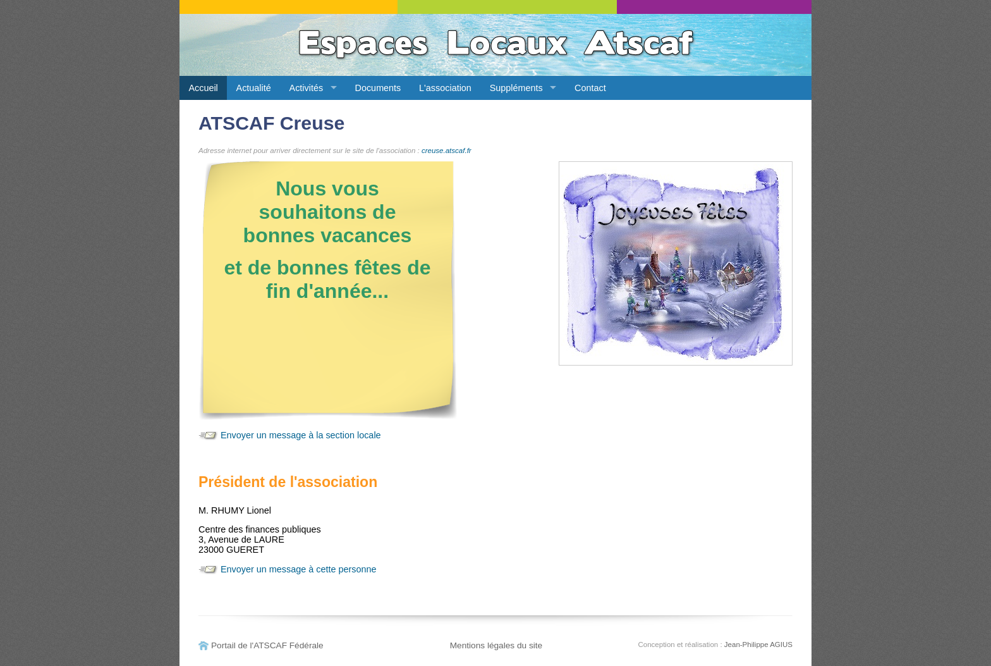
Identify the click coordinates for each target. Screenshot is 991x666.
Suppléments (516, 88)
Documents (378, 88)
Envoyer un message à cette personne (298, 569)
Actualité (253, 88)
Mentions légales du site (496, 645)
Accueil (202, 88)
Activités (306, 88)
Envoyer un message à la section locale (301, 435)
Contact (590, 88)
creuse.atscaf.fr (446, 150)
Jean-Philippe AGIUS (758, 644)
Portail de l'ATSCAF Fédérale (267, 645)
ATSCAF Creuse (271, 123)
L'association (445, 88)
